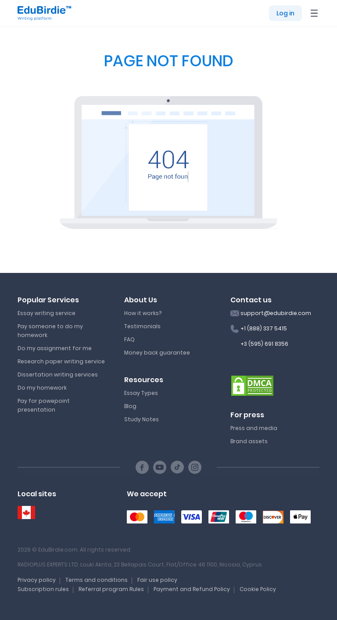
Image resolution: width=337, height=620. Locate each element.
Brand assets (249, 441)
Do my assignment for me (55, 348)
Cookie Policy (258, 589)
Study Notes (141, 419)
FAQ (129, 339)
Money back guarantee (157, 352)
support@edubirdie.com (275, 313)
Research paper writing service (61, 361)
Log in (285, 13)
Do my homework (42, 387)
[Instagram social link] (194, 467)
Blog (130, 406)
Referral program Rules (111, 589)
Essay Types (141, 393)
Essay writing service (46, 313)
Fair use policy (157, 580)
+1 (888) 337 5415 (263, 328)
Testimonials (142, 326)
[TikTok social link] (177, 467)
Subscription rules (43, 589)
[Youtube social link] (159, 467)
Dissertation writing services (58, 374)
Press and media (253, 428)
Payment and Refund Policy (192, 589)
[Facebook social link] (142, 467)
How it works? (142, 313)
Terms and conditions (96, 580)
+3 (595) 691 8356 (264, 344)
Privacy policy (37, 580)
